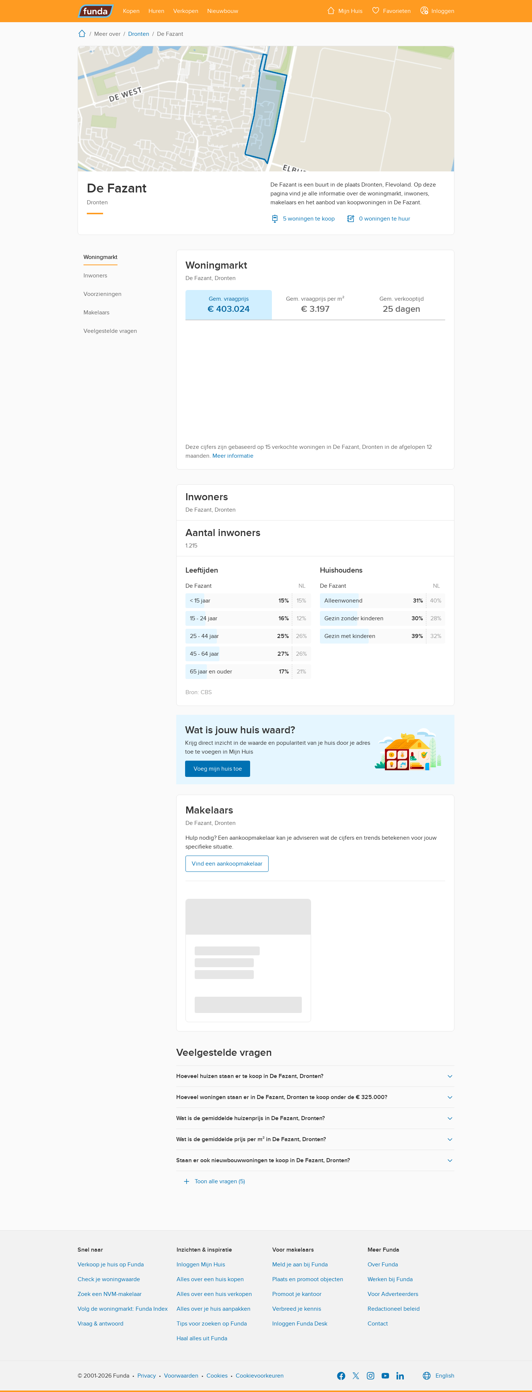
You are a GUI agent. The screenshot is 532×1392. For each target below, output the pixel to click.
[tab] (228, 305)
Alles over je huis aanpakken (213, 1309)
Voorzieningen (102, 294)
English (437, 1376)
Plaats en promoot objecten (307, 1279)
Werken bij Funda (390, 1279)
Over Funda (383, 1264)
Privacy (146, 1375)
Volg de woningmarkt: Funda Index (123, 1309)
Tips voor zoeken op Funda (212, 1323)
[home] (83, 33)
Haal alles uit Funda (202, 1338)
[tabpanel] (315, 393)
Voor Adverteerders (393, 1294)
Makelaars (96, 312)
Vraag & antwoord (100, 1323)
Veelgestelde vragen (110, 331)
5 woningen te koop (302, 218)
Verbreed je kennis (296, 1309)
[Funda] (96, 11)
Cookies (217, 1375)
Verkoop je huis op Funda (111, 1264)
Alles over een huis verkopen (214, 1294)
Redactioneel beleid (394, 1309)
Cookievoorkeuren (260, 1375)
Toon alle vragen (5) (213, 1181)
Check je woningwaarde (109, 1279)
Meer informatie (232, 456)
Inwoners (95, 275)
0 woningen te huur (378, 218)
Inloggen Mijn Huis (201, 1264)
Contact (378, 1323)
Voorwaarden (181, 1375)
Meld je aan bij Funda (300, 1264)
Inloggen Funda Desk (299, 1323)
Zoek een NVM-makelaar (109, 1294)
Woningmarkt (100, 257)
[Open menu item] (131, 11)
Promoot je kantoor (296, 1294)
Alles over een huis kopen (210, 1279)
